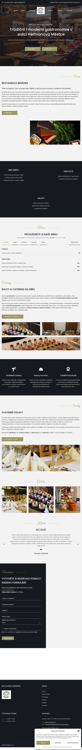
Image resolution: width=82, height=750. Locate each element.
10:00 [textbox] (3, 623)
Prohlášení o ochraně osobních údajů (62, 747)
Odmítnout (58, 742)
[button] (78, 731)
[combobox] (21, 622)
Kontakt (44, 705)
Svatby (44, 699)
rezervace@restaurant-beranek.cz (69, 2)
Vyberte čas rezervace (9, 620)
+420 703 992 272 (19, 2)
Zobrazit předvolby (72, 742)
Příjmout (43, 742)
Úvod (43, 691)
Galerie (44, 702)
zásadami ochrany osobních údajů (26, 632)
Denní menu (46, 694)
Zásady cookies (46, 747)
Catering (45, 697)
